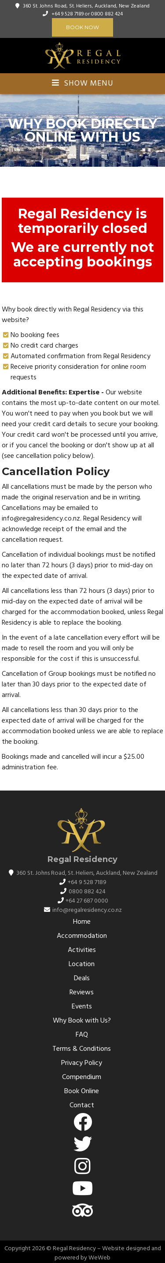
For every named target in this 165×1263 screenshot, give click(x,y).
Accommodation (82, 936)
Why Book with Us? (82, 1021)
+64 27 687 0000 (87, 901)
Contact (82, 1105)
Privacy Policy (81, 1063)
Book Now (82, 27)
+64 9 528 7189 (67, 14)
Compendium (81, 1077)
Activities (82, 950)
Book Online (81, 1091)
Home (82, 922)
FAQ (82, 1035)
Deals (82, 978)
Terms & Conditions (81, 1049)
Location (82, 964)
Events (82, 1006)
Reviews (82, 992)
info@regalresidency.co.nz (87, 910)
